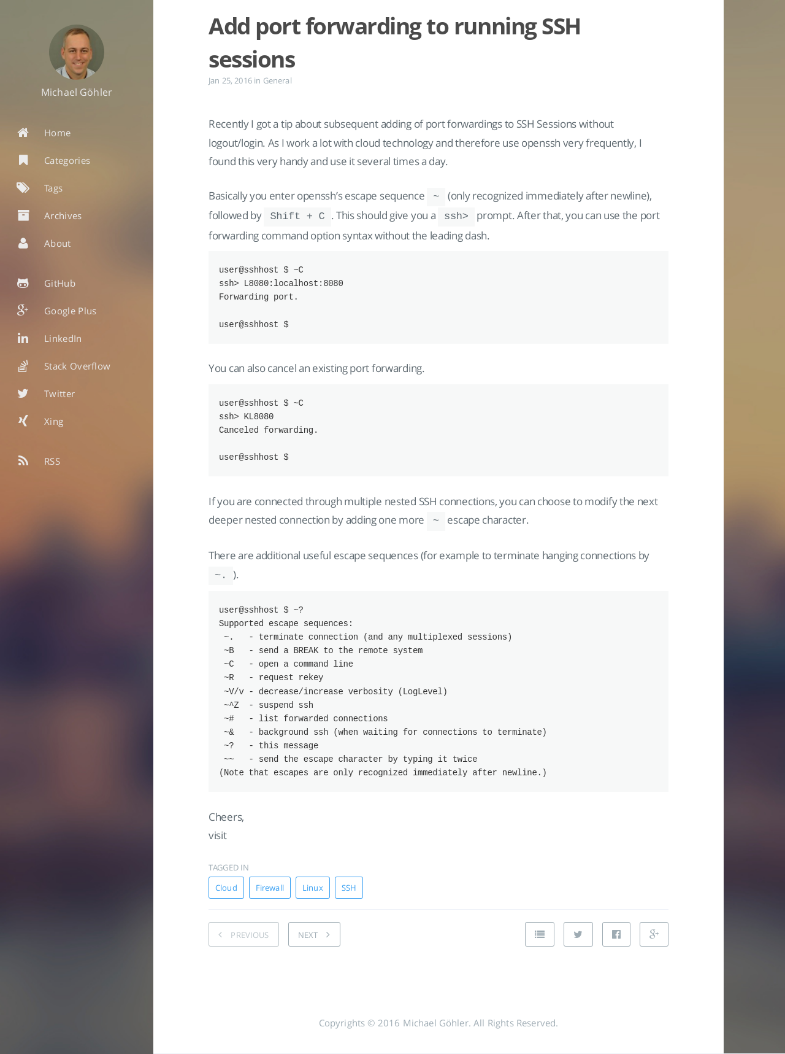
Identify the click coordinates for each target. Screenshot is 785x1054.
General (277, 80)
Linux (312, 896)
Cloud (226, 896)
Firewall (270, 896)
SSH (349, 896)
